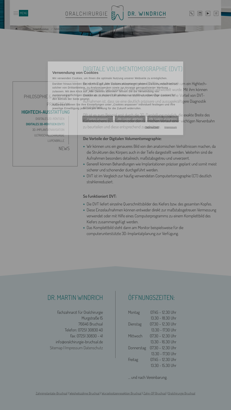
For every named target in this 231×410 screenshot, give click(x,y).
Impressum (170, 127)
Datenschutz (152, 127)
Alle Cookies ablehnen (130, 119)
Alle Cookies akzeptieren (163, 119)
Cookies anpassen (97, 119)
